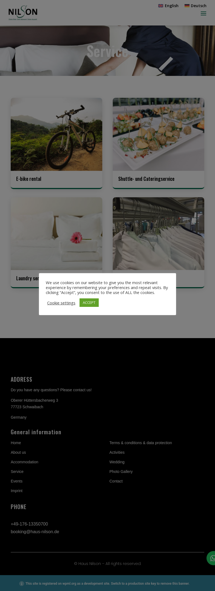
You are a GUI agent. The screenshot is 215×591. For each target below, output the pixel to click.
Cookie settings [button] (61, 302)
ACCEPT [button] (89, 302)
